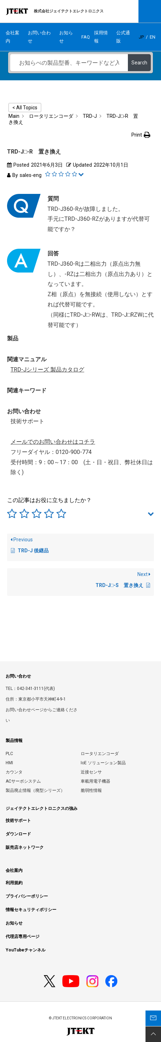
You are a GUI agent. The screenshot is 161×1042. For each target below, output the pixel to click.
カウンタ (14, 772)
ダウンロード (18, 833)
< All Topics (24, 107)
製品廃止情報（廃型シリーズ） (35, 790)
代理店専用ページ (22, 936)
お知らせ (66, 37)
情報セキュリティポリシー (31, 909)
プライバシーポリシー (27, 896)
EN (152, 37)
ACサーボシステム (23, 781)
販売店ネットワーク (25, 847)
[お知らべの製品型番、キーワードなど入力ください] (69, 62)
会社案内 (12, 37)
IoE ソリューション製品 (103, 762)
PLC (9, 753)
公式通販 (123, 37)
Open (149, 11)
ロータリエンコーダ (100, 753)
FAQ (85, 37)
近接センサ (91, 772)
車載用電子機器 (95, 781)
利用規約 (14, 882)
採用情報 (101, 37)
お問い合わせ (39, 37)
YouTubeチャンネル (25, 950)
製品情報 (14, 740)
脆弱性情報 (91, 790)
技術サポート (18, 820)
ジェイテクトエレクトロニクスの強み (42, 808)
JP (141, 37)
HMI (9, 762)
